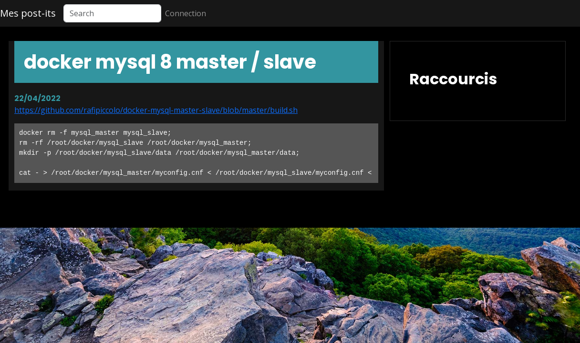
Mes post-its (28, 13)
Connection (185, 13)
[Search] (112, 13)
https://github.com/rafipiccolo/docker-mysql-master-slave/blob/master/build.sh (156, 110)
